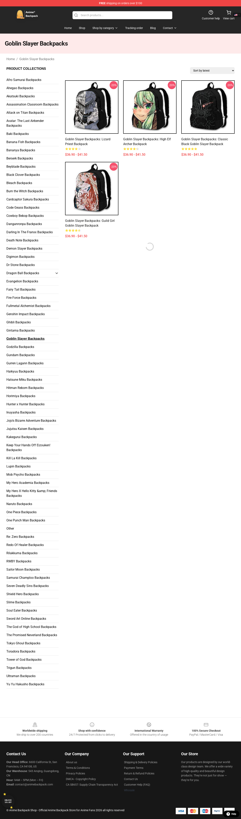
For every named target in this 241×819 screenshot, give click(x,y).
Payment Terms (133, 767)
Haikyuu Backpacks (20, 371)
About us (71, 762)
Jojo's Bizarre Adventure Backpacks (31, 420)
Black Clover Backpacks (23, 175)
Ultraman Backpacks (21, 676)
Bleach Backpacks (19, 183)
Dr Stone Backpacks (20, 265)
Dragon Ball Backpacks (22, 273)
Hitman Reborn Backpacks (25, 388)
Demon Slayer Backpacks (24, 248)
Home (10, 59)
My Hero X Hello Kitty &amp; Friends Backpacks (31, 493)
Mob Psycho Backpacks (23, 474)
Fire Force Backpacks (21, 298)
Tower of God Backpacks (24, 660)
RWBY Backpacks (18, 561)
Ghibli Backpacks (18, 322)
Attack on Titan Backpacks (25, 113)
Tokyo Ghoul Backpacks (23, 643)
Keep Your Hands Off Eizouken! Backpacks (28, 447)
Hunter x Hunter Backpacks (25, 404)
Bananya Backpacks (20, 150)
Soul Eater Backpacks (21, 610)
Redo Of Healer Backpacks (25, 545)
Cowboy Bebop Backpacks (25, 216)
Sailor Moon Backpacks (23, 569)
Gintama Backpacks (20, 330)
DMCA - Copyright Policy (81, 779)
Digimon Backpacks (20, 257)
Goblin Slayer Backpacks (36, 59)
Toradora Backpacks (20, 651)
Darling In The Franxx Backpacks (29, 232)
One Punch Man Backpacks (25, 520)
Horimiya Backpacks (20, 396)
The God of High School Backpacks (31, 627)
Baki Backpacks (17, 134)
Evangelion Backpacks (22, 281)
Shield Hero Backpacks (22, 594)
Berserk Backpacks (19, 158)
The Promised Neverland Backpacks (31, 635)
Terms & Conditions (78, 767)
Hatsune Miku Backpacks (24, 380)
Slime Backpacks (18, 602)
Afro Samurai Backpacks (23, 80)
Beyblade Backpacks (21, 166)
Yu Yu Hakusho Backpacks (25, 684)
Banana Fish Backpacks (23, 142)
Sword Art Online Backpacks (26, 619)
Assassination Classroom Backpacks (32, 104)
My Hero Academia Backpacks (27, 483)
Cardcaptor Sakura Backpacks (27, 199)
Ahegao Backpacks (19, 88)
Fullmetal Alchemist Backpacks (28, 306)
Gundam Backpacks (20, 355)
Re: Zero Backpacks (20, 537)
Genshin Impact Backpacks (25, 314)
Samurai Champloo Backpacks (28, 578)
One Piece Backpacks (21, 512)
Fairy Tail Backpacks (21, 289)
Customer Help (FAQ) (137, 784)
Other (10, 528)
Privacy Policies (75, 773)
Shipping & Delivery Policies (140, 762)
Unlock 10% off (8, 801)
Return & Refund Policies (139, 773)
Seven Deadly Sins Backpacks (27, 586)
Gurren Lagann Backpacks (25, 363)
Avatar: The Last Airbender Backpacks (25, 123)
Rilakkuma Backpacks (22, 553)
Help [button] (231, 814)
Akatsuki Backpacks (20, 96)
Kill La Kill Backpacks (21, 458)
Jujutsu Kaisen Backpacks (25, 429)
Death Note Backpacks (22, 240)
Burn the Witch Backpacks (24, 191)
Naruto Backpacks (19, 504)
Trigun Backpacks (19, 668)
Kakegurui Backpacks (21, 437)
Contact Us (131, 779)
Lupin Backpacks (18, 466)
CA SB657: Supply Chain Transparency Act (92, 784)
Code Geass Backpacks (22, 207)
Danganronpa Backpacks (24, 224)
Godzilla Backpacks (20, 347)
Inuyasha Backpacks (21, 412)
